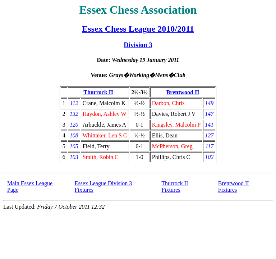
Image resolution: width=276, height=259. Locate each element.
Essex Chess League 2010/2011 (138, 28)
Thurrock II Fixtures (174, 186)
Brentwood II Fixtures (233, 186)
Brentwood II (182, 92)
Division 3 (138, 45)
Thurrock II (98, 92)
